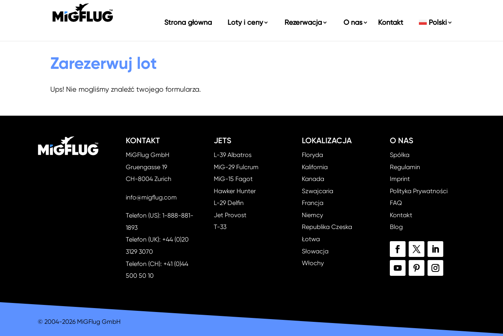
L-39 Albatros (233, 155)
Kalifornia (315, 167)
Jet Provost (230, 215)
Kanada (313, 179)
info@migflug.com (151, 197)
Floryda (312, 155)
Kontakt (401, 215)
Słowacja (315, 251)
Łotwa (311, 239)
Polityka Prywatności (419, 191)
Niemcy (312, 215)
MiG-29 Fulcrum (236, 167)
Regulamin (405, 167)
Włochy (313, 263)
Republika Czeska (327, 227)
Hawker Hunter (235, 191)
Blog (396, 227)
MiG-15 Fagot (233, 179)
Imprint (400, 179)
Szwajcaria (317, 191)
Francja (312, 203)
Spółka (399, 155)
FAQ (396, 203)
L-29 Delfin (229, 203)
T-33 (220, 227)
